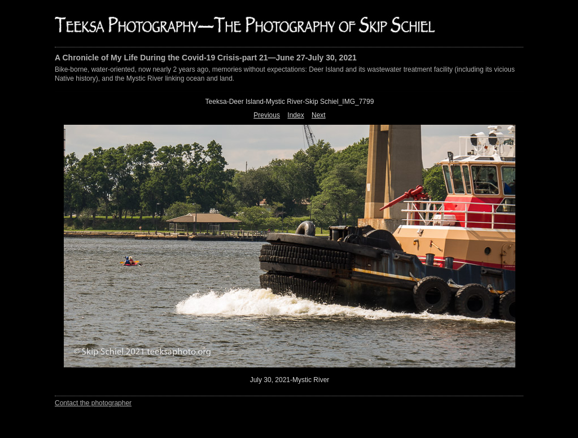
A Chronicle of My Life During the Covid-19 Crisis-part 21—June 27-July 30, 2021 (206, 57)
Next (319, 115)
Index (295, 115)
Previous (266, 115)
